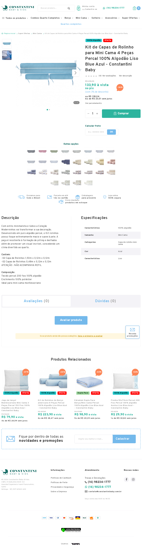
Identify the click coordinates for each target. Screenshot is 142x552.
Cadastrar (123, 439)
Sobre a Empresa (59, 492)
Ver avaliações (109, 76)
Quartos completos (71, 24)
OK (114, 132)
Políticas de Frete (59, 483)
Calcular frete (93, 126)
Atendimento (92, 470)
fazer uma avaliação (71, 320)
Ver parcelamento (93, 104)
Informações (58, 470)
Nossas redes (131, 470)
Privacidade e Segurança (62, 487)
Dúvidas (105, 301)
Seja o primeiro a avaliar (90, 336)
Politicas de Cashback (61, 478)
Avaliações (36, 301)
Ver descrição (125, 76)
